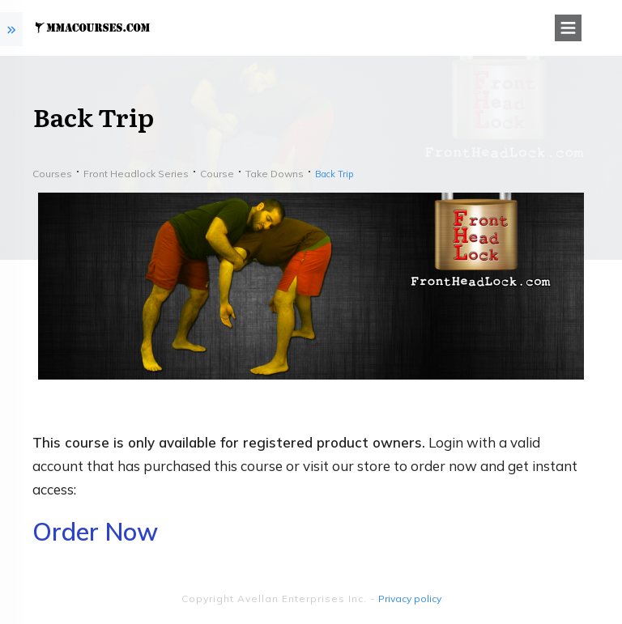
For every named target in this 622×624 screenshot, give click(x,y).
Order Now (95, 531)
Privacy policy (409, 598)
